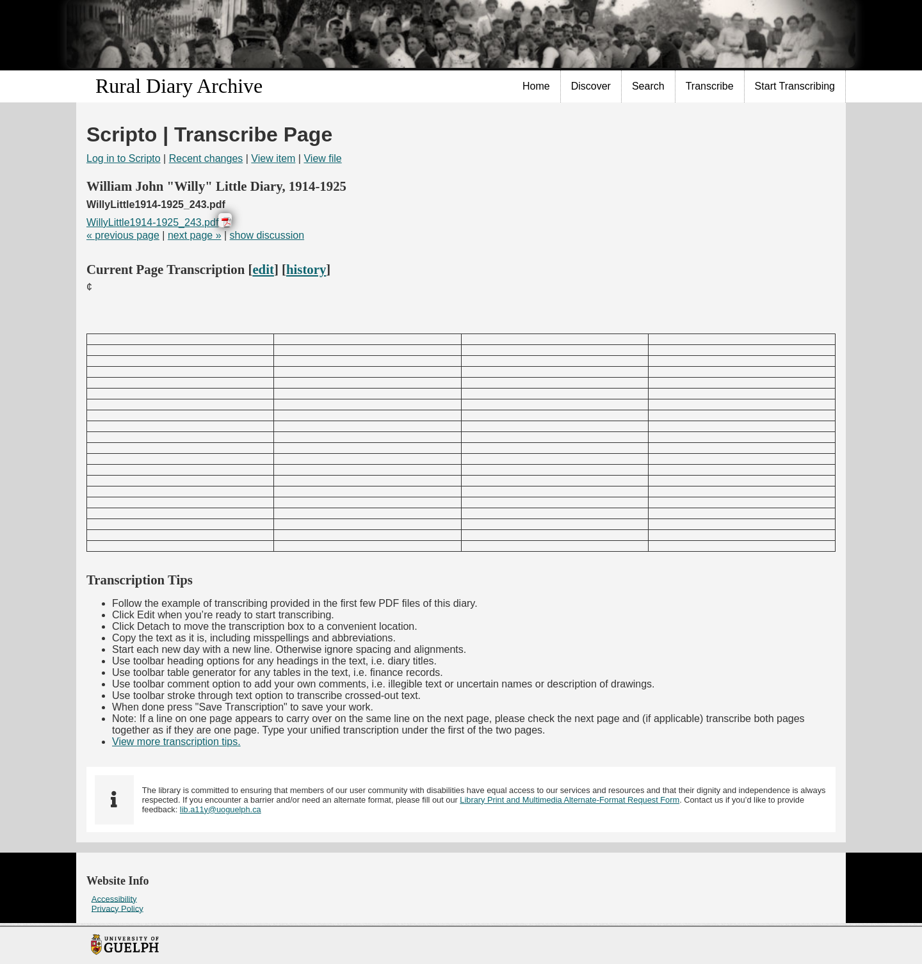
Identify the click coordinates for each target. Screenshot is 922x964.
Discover (591, 86)
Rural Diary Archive (179, 85)
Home (536, 86)
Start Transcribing (795, 86)
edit (263, 269)
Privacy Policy (117, 908)
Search (648, 86)
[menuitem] (536, 86)
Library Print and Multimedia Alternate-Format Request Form (569, 800)
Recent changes (206, 158)
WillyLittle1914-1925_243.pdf (152, 222)
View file (322, 158)
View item (273, 158)
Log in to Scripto (123, 158)
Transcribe (710, 86)
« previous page (122, 235)
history (306, 269)
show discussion (267, 235)
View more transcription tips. (176, 741)
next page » (195, 235)
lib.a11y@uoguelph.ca (220, 809)
